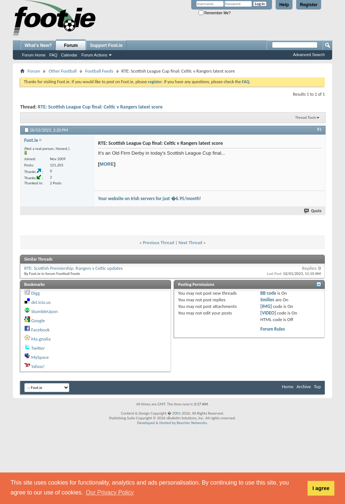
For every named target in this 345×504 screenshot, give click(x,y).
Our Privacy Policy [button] (110, 492)
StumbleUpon (44, 311)
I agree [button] (320, 488)
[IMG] (266, 306)
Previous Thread (158, 242)
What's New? (38, 45)
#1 (319, 129)
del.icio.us (41, 302)
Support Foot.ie (106, 45)
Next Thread (190, 242)
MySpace (40, 357)
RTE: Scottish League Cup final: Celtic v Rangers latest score (100, 107)
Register (308, 4)
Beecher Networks (192, 422)
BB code (268, 293)
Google (38, 320)
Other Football (62, 71)
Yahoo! (38, 366)
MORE (106, 164)
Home (288, 386)
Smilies (267, 299)
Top (317, 386)
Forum (71, 45)
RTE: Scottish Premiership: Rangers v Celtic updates (73, 268)
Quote (313, 211)
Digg (35, 293)
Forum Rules (272, 329)
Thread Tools (305, 117)
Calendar (69, 55)
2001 (176, 413)
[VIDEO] (268, 313)
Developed (146, 422)
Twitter (38, 348)
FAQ (53, 55)
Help (284, 4)
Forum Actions (94, 55)
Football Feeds (99, 71)
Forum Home (34, 55)
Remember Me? (214, 13)
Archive (304, 386)
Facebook (40, 329)
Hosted (165, 422)
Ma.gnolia (41, 339)
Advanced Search (309, 54)
